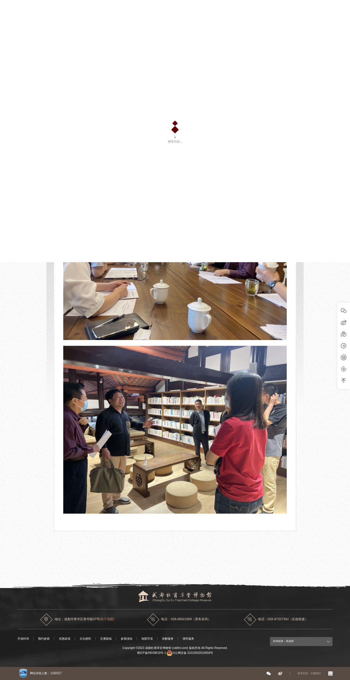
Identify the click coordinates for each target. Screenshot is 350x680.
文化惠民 (85, 638)
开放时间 (23, 638)
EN (333, 9)
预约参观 (44, 638)
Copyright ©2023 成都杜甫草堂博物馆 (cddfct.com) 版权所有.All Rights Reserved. (175, 648)
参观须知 (126, 638)
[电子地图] (107, 619)
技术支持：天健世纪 (309, 673)
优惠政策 (65, 638)
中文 (325, 9)
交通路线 (106, 638)
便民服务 (188, 638)
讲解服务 (168, 638)
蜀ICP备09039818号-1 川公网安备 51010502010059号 (175, 652)
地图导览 (147, 638)
